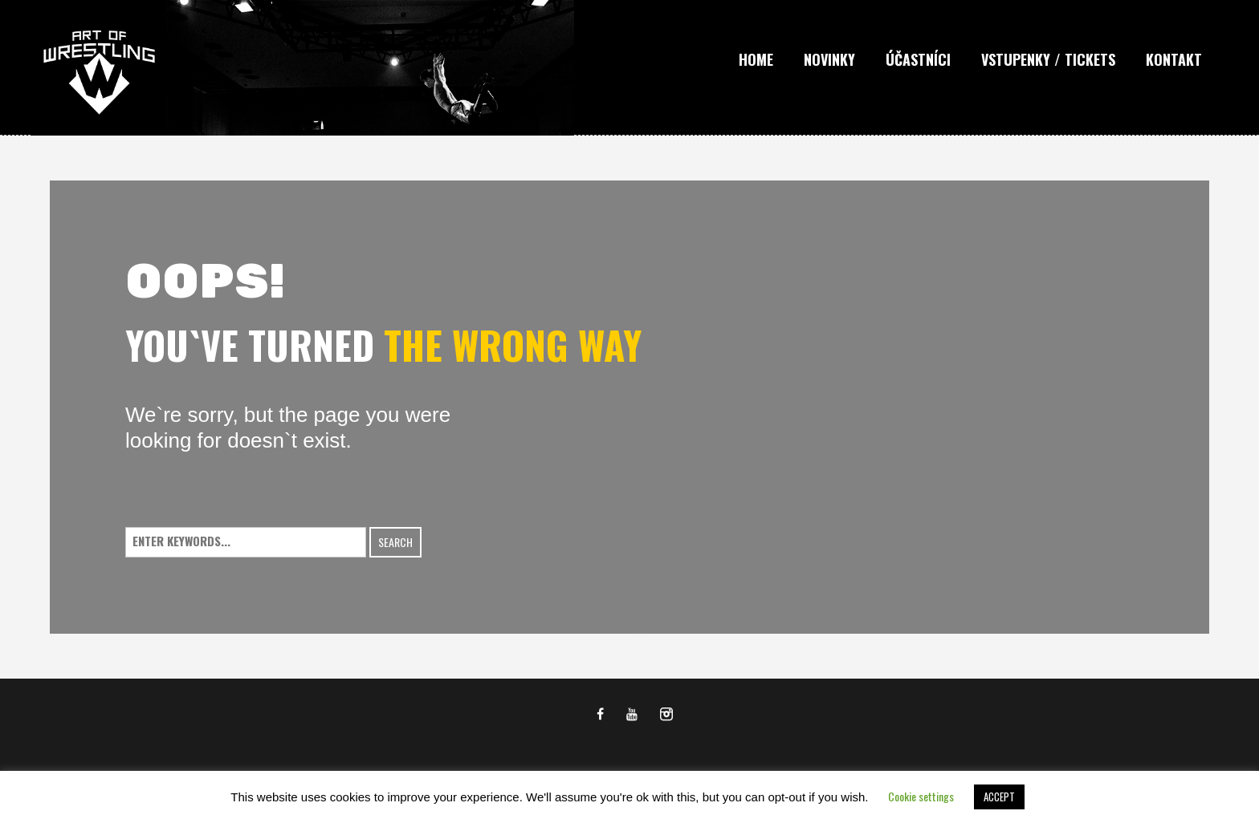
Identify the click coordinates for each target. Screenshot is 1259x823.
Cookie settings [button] (921, 796)
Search (395, 541)
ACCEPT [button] (999, 797)
